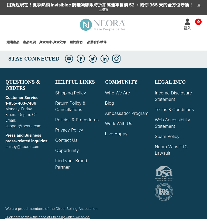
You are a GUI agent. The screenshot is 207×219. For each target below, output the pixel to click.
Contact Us (66, 140)
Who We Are (117, 93)
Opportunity (67, 150)
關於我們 (76, 42)
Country (198, 21)
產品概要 (29, 42)
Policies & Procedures (77, 119)
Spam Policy (167, 136)
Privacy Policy (69, 130)
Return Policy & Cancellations (70, 106)
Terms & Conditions (174, 109)
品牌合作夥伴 (96, 42)
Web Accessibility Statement (172, 123)
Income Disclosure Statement (173, 96)
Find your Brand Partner (71, 164)
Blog (109, 103)
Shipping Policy (70, 93)
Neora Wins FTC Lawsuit (171, 150)
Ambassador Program (127, 113)
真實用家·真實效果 (52, 42)
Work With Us (118, 123)
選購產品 (12, 42)
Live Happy (116, 133)
